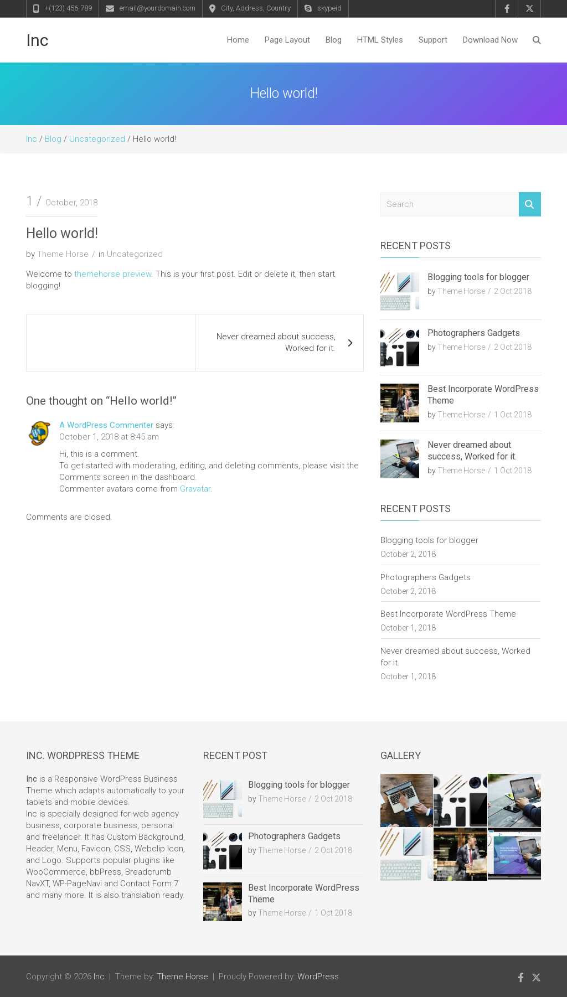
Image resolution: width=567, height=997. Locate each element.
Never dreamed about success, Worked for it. (276, 342)
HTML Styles (380, 40)
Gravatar (195, 489)
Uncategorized (135, 254)
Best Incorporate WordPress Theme (448, 614)
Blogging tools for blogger (478, 277)
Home (238, 40)
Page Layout (287, 40)
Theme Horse (63, 254)
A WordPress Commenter (106, 425)
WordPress (318, 976)
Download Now (490, 40)
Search (530, 204)
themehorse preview (112, 274)
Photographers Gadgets (473, 333)
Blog (334, 40)
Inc (37, 40)
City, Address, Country (256, 8)
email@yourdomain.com (157, 8)
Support (433, 40)
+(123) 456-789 (68, 8)
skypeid (329, 8)
